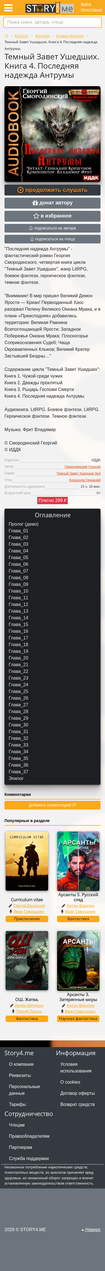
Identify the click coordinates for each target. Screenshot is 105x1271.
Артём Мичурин (29, 1005)
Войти (86, 4)
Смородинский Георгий (83, 467)
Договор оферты (77, 1093)
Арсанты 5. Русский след (78, 897)
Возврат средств (77, 1104)
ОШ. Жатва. (27, 999)
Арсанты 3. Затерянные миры (78, 997)
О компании (21, 1064)
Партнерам (20, 1147)
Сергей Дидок (29, 1011)
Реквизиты (20, 1075)
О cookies (70, 1082)
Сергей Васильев (29, 905)
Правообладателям (29, 1136)
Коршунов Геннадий (85, 480)
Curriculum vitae (27, 899)
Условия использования (76, 1067)
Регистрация (91, 10)
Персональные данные (24, 1090)
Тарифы (17, 1104)
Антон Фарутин (80, 905)
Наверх (91, 1229)
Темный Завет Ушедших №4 (79, 473)
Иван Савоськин (28, 911)
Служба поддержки (29, 1158)
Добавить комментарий (52, 805)
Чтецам (17, 1125)
